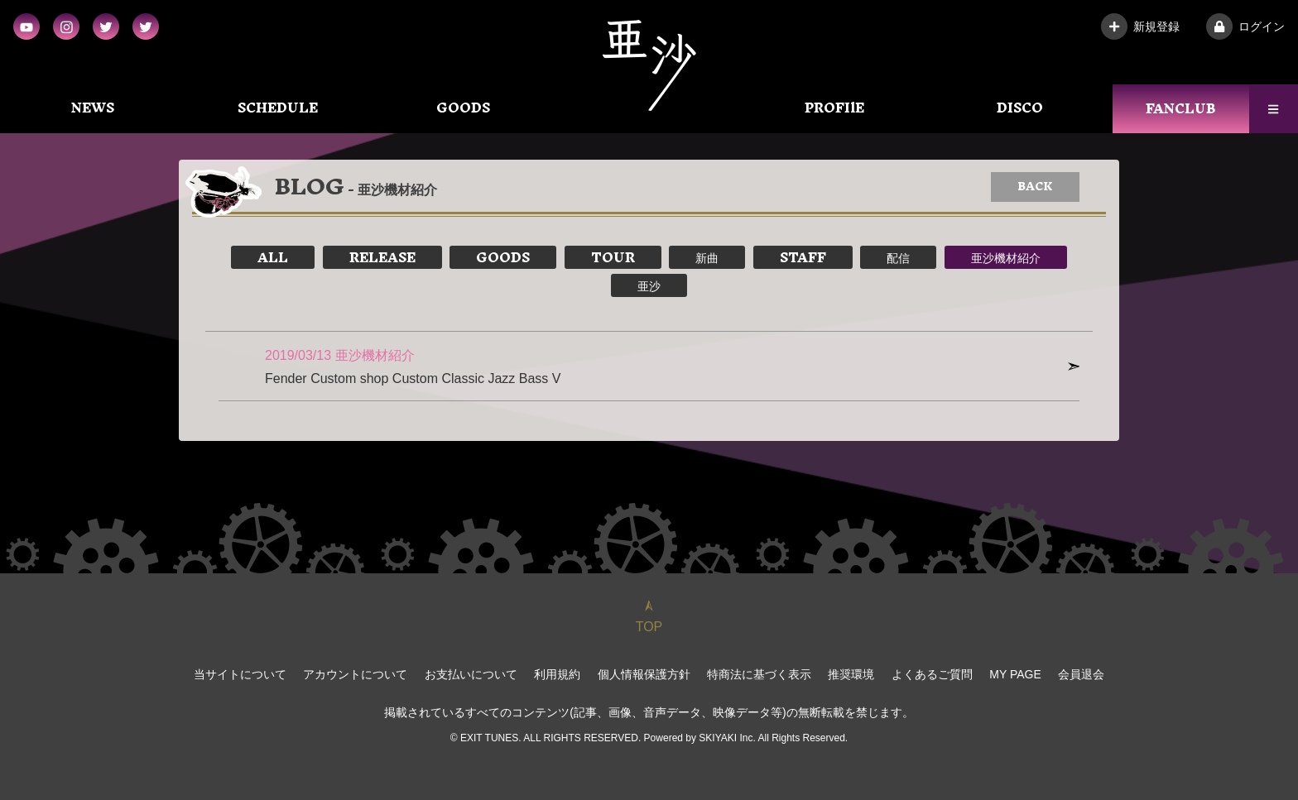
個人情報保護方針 (644, 674)
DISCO (1020, 107)
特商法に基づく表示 (759, 674)
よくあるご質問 (932, 674)
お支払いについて (471, 674)
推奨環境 (851, 674)
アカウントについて (355, 674)
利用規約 (557, 674)
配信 (898, 257)
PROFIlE (834, 107)
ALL (272, 257)
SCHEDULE (278, 107)
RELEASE (382, 257)
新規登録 (1140, 26)
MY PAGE (1015, 674)
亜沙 (649, 285)
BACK (1035, 186)
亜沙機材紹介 (1006, 257)
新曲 (707, 257)
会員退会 (1081, 674)
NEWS (92, 107)
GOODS (463, 107)
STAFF (803, 257)
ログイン (1245, 26)
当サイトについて (240, 674)
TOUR (613, 257)
